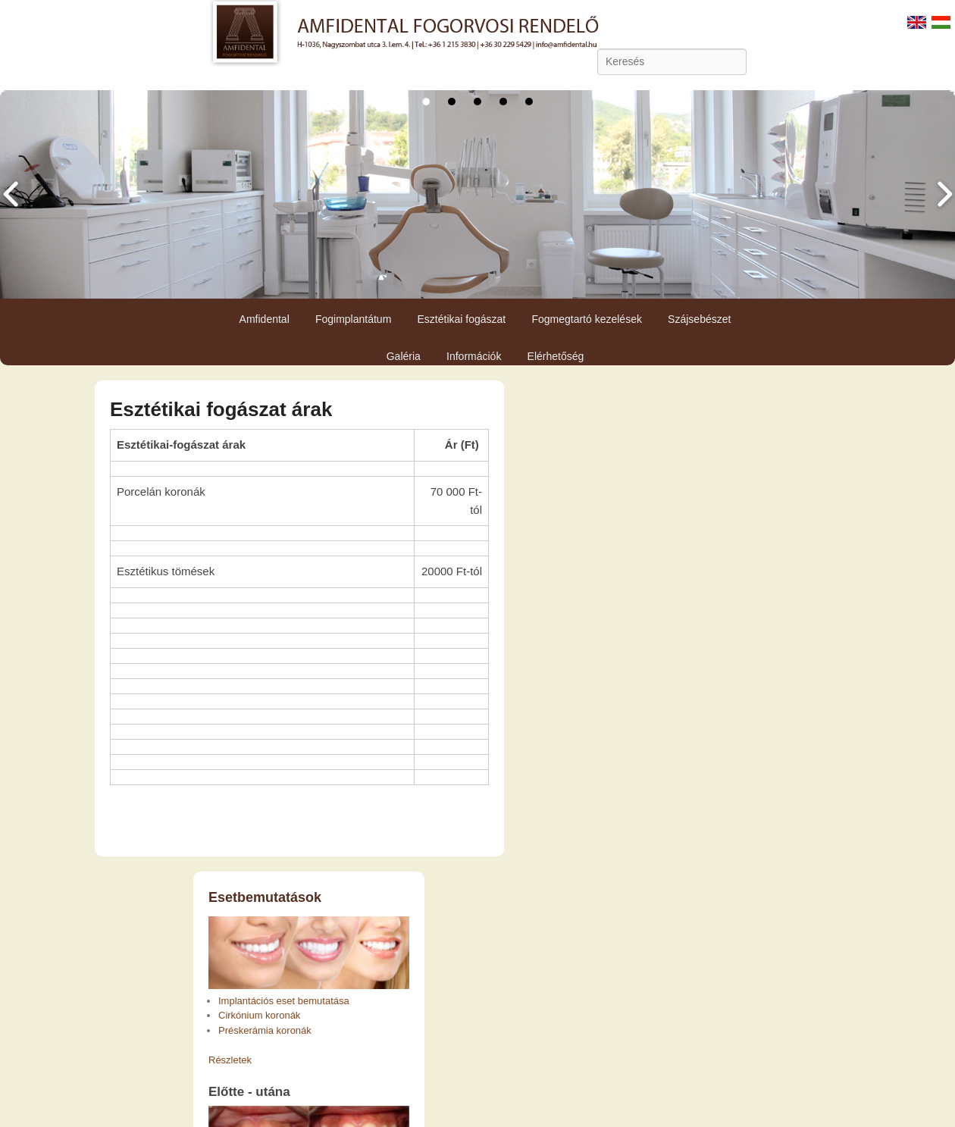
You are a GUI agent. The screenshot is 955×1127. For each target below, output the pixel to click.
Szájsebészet (699, 319)
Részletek (230, 1060)
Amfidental (265, 319)
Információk (473, 356)
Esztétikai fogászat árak (221, 409)
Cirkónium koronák (259, 1015)
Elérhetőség (556, 356)
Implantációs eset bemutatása (283, 1000)
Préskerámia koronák (265, 1030)
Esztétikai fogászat (462, 319)
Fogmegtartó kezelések (586, 319)
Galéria (404, 356)
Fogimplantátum (353, 319)
